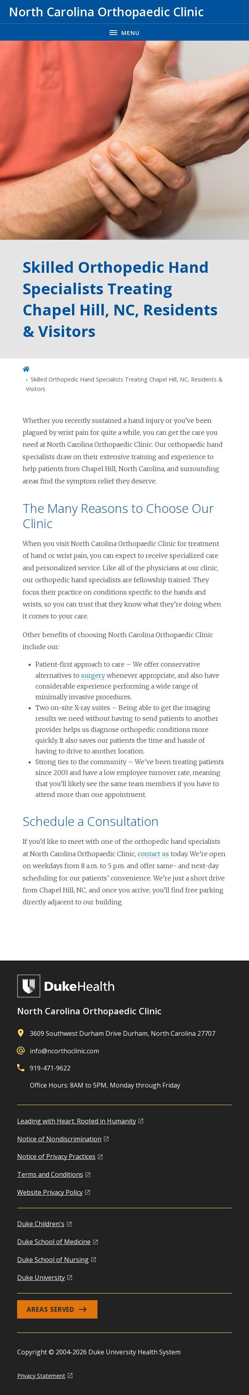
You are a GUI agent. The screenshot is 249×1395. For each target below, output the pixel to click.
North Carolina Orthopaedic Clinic (89, 1011)
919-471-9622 (50, 1068)
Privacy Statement (41, 1375)
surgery (93, 675)
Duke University (41, 1277)
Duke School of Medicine (54, 1241)
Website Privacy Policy (50, 1192)
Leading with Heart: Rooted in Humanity (76, 1121)
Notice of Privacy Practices (56, 1156)
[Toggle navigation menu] (124, 32)
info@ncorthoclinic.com (64, 1051)
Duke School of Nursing (53, 1259)
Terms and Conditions (50, 1174)
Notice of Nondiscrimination (59, 1139)
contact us (153, 854)
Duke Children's (40, 1223)
